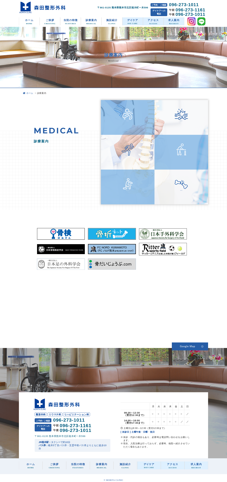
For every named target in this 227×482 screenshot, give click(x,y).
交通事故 (181, 192)
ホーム (29, 21)
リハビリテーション (181, 158)
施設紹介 (112, 21)
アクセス (153, 21)
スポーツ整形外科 (127, 158)
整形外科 (128, 123)
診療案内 (91, 21)
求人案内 (174, 21)
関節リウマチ (127, 192)
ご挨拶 (50, 21)
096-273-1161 (190, 10)
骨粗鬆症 (181, 123)
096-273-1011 (184, 4)
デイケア (132, 21)
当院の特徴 (70, 21)
